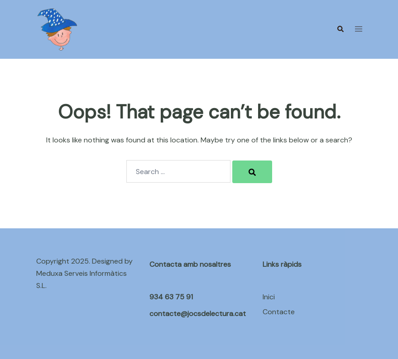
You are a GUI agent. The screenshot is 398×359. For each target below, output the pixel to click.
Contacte (279, 311)
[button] (340, 29)
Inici (269, 297)
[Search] (252, 172)
